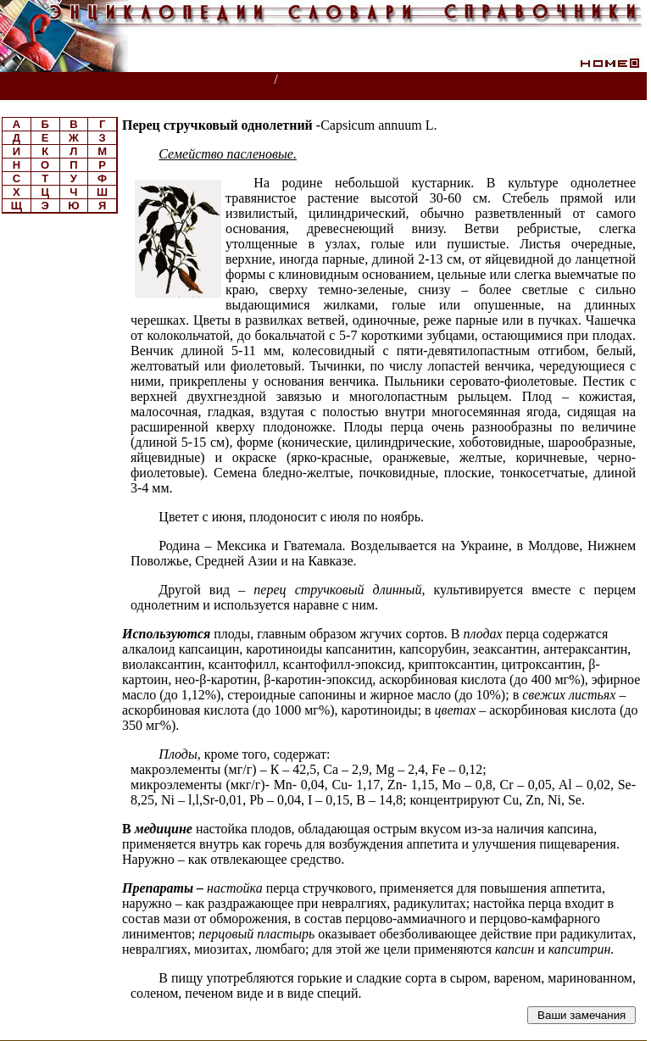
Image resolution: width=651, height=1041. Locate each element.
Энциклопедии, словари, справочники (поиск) (138, 80)
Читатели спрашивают (581, 80)
